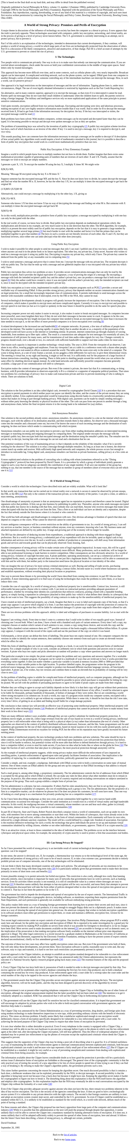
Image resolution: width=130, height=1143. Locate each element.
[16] (121, 745)
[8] (102, 321)
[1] (33, 114)
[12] (21, 494)
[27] (108, 1047)
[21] (50, 871)
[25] (79, 959)
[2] (86, 126)
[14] (43, 708)
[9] (56, 326)
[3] (41, 231)
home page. (70, 1139)
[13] (15, 672)
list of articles (70, 1134)
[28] (50, 1084)
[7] (100, 287)
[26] (100, 993)
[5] (68, 257)
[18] (70, 807)
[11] (11, 470)
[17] (94, 794)
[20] (54, 868)
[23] (76, 928)
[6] (9, 280)
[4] (39, 234)
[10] (99, 390)
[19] (125, 825)
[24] (61, 939)
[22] (12, 884)
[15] (31, 711)
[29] (11, 1110)
